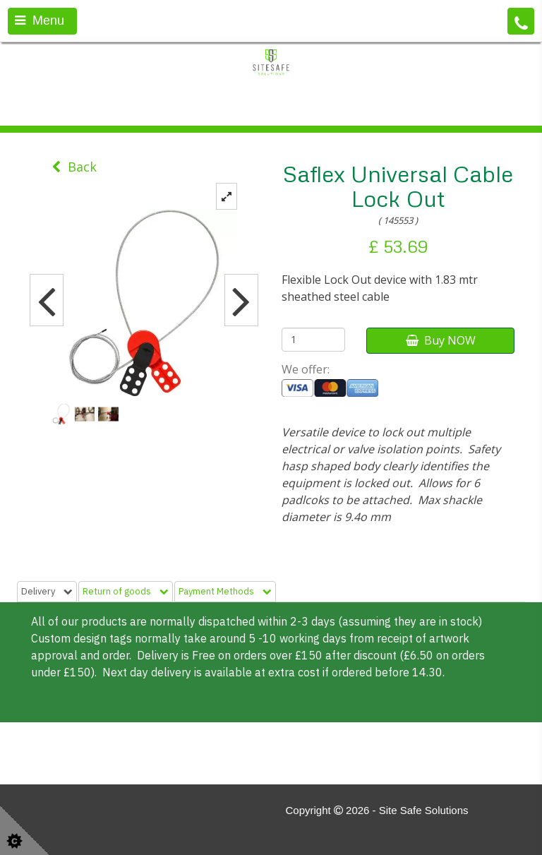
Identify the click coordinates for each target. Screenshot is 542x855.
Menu (39, 20)
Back (74, 166)
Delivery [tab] (47, 591)
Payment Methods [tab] (225, 591)
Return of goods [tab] (126, 591)
